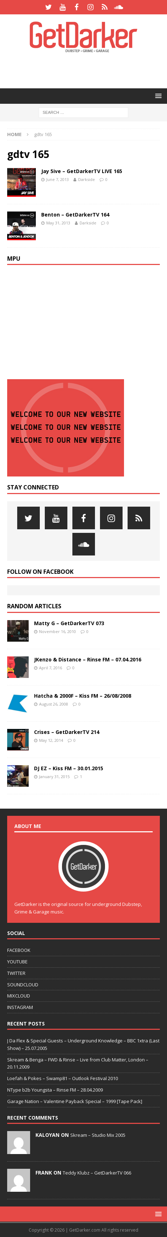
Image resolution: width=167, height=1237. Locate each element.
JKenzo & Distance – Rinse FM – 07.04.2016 (87, 659)
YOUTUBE (17, 961)
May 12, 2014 (51, 740)
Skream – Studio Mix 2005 (97, 1135)
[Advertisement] (87, 70)
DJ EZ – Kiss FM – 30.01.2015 (68, 768)
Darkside (86, 179)
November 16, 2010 (57, 631)
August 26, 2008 (53, 704)
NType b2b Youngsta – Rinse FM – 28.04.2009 (55, 1090)
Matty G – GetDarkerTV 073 (69, 623)
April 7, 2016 (50, 667)
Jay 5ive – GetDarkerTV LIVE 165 (81, 171)
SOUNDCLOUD (22, 984)
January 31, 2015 (54, 776)
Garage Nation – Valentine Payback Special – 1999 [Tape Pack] (74, 1101)
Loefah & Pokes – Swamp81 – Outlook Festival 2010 (62, 1078)
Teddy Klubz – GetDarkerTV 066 (97, 1172)
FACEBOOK (18, 950)
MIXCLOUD (18, 995)
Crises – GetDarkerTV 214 (66, 732)
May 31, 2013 (58, 222)
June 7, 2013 (57, 179)
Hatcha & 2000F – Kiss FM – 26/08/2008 (82, 695)
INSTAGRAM (20, 1007)
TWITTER (16, 973)
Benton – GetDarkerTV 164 (75, 214)
